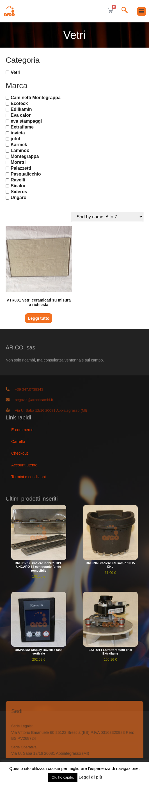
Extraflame (22, 127)
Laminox (20, 150)
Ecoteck (19, 103)
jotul (15, 138)
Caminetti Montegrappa (36, 97)
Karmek (19, 144)
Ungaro (18, 197)
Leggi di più (90, 777)
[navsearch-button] (125, 10)
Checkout (19, 453)
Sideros (19, 191)
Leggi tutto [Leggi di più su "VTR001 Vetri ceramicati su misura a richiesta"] (38, 318)
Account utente (24, 465)
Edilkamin (21, 109)
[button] (141, 11)
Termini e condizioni (28, 477)
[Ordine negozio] (107, 217)
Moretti (18, 162)
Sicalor (18, 185)
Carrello (18, 441)
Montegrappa (25, 156)
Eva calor (21, 115)
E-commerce (22, 429)
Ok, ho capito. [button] (63, 777)
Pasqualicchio (26, 174)
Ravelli (18, 179)
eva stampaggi (26, 121)
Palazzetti (21, 168)
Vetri (15, 72)
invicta (18, 132)
